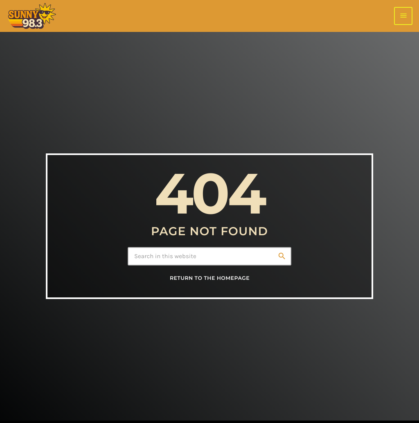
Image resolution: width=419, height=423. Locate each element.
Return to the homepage (210, 280)
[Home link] (32, 16)
